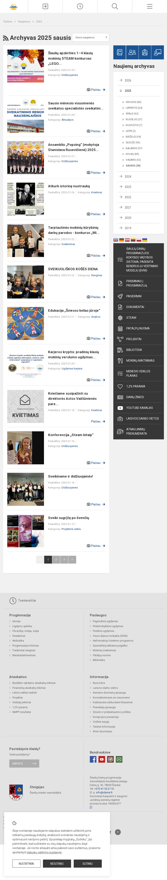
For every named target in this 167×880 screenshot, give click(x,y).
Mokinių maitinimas (136, 360)
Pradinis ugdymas (103, 630)
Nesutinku (57, 863)
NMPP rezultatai (21, 712)
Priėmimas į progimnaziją (132, 283)
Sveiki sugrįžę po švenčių (68, 518)
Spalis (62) (132, 113)
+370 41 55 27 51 (104, 788)
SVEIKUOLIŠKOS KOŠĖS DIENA (73, 269)
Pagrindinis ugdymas (105, 621)
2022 (128, 197)
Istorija (16, 621)
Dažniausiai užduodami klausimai (113, 702)
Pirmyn (72, 560)
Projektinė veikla (71, 529)
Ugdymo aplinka (22, 626)
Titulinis (8, 21)
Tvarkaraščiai (22, 600)
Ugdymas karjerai (72, 368)
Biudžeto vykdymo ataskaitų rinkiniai (34, 682)
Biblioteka (129, 350)
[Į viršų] (118, 832)
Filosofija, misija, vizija (25, 630)
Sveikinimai (68, 244)
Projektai (129, 339)
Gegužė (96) (133, 142)
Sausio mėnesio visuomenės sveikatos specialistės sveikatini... (75, 106)
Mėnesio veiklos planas (133, 373)
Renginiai (96, 275)
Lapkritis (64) (134, 107)
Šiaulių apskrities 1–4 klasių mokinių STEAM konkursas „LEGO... (70, 58)
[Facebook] (93, 759)
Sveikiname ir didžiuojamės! (70, 476)
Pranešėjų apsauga (104, 707)
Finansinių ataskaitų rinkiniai (29, 687)
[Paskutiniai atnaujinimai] (80, 6)
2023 (128, 187)
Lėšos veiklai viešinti (24, 692)
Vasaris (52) (133, 159)
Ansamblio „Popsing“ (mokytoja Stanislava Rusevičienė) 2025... (73, 147)
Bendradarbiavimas (24, 655)
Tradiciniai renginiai (23, 650)
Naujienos (24, 21)
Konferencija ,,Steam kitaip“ (71, 435)
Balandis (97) (134, 148)
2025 (39, 21)
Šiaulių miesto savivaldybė (45, 792)
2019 (128, 228)
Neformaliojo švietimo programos (113, 640)
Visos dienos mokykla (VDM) (110, 635)
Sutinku (88, 863)
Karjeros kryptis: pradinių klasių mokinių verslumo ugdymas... (73, 354)
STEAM (126, 317)
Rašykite (17, 763)
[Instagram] (110, 759)
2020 (128, 217)
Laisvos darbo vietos (138, 418)
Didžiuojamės (70, 75)
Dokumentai (130, 307)
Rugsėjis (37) (134, 119)
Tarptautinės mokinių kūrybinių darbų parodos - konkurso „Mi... (73, 230)
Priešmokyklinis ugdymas (108, 626)
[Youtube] (101, 759)
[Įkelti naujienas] (45, 6)
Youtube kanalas (135, 408)
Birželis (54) (133, 136)
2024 (128, 176)
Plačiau (96, 89)
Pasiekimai (129, 296)
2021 (128, 207)
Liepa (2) (131, 131)
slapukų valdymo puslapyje (44, 852)
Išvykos (95, 316)
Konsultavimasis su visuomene (111, 697)
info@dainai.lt (104, 792)
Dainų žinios (130, 397)
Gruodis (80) (133, 102)
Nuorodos (99, 682)
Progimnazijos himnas (25, 645)
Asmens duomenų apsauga (109, 692)
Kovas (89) (132, 154)
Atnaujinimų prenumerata (132, 431)
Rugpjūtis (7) (134, 125)
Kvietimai (96, 192)
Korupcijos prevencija (106, 716)
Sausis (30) (133, 165)
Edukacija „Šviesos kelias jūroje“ (74, 310)
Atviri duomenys (102, 731)
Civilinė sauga (101, 721)
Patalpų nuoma (133, 328)
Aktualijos (67, 119)
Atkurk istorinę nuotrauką (69, 186)
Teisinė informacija (104, 726)
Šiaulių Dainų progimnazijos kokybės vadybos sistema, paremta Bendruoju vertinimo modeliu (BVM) (137, 259)
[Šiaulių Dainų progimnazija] (14, 6)
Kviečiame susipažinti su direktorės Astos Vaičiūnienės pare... (72, 398)
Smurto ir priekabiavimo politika (112, 712)
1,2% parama (131, 386)
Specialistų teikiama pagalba (110, 645)
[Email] (119, 759)
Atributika (18, 640)
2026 (128, 80)
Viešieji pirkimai (21, 702)
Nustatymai (26, 863)
